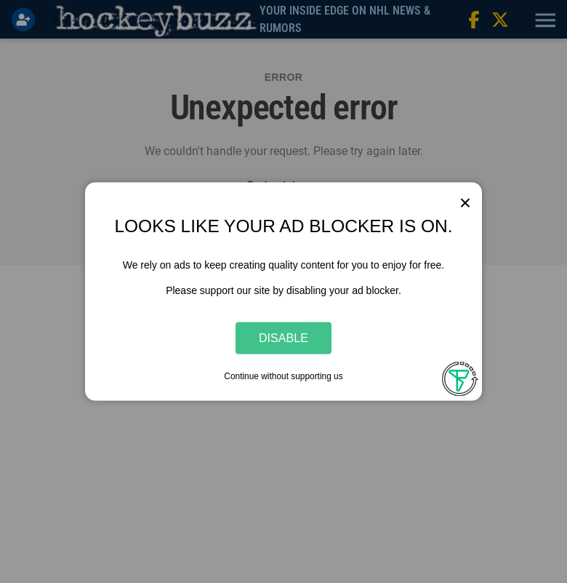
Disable (283, 337)
